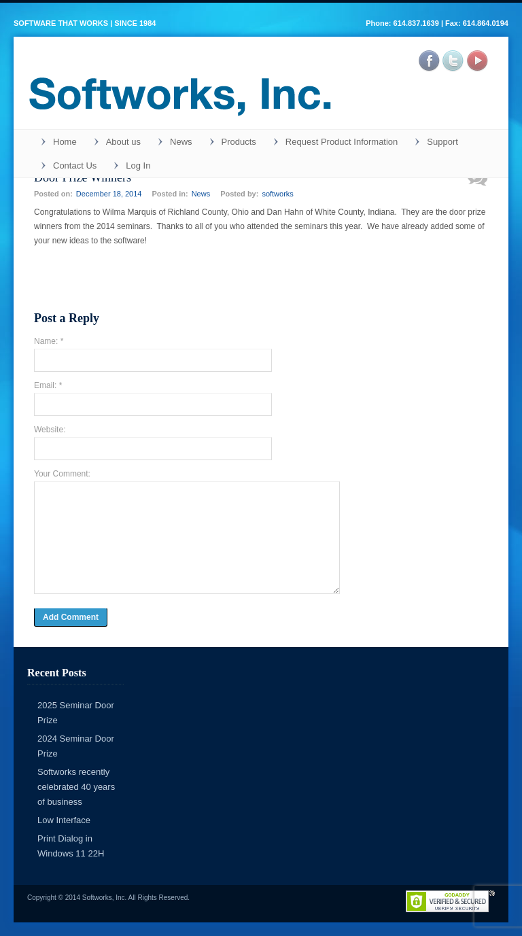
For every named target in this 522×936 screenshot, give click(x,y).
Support (442, 142)
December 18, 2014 (109, 194)
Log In (138, 165)
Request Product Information (341, 142)
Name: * (48, 341)
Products (239, 142)
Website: (49, 429)
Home (65, 142)
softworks (277, 194)
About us (123, 142)
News (181, 142)
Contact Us (75, 165)
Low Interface (63, 820)
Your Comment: (62, 474)
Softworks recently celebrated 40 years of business (76, 787)
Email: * (48, 385)
